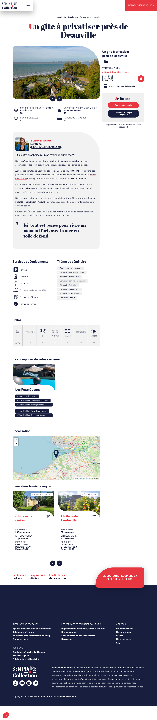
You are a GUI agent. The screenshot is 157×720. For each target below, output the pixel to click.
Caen (59, 171)
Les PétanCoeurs (27, 389)
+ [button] (16, 440)
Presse (119, 636)
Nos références (123, 632)
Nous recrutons (123, 639)
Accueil (59, 17)
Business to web (68, 696)
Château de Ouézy (23, 518)
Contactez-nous (20, 639)
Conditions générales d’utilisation (29, 652)
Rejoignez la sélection (23, 632)
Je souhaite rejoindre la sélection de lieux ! (120, 578)
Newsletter (66, 639)
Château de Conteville (69, 518)
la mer (55, 198)
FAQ (118, 643)
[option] (56, 72)
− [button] (16, 444)
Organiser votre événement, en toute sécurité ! (123, 126)
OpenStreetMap (85, 478)
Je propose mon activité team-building (31, 636)
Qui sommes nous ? (125, 629)
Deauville (71, 17)
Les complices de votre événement (78, 636)
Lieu (64, 17)
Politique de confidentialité (26, 659)
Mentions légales (21, 656)
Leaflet (75, 478)
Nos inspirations (69, 632)
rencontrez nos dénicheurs (45, 147)
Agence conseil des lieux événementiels (32, 629)
